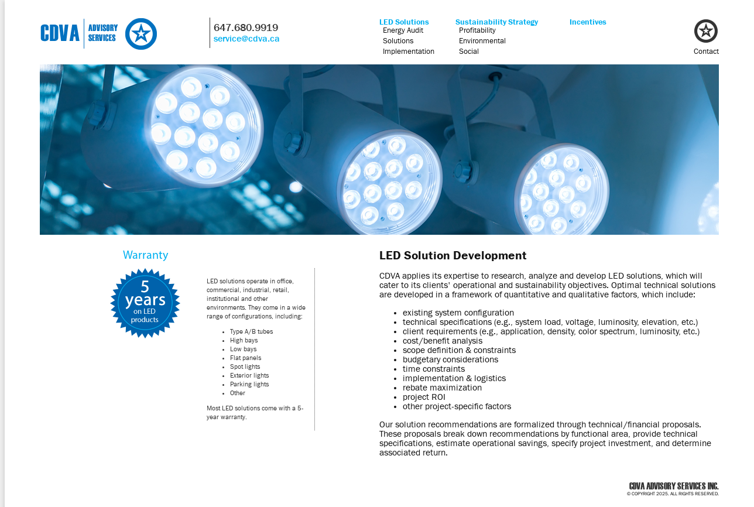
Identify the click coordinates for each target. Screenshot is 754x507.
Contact (706, 51)
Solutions (398, 40)
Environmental (482, 40)
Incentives (588, 22)
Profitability (477, 30)
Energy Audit (403, 30)
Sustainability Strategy (496, 22)
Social (469, 51)
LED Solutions (404, 22)
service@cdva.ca (247, 38)
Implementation (408, 51)
